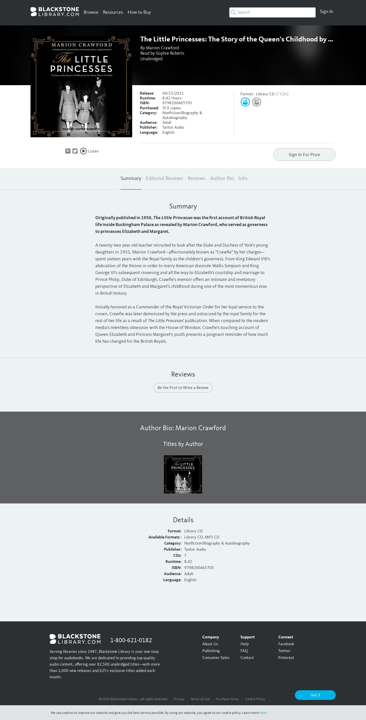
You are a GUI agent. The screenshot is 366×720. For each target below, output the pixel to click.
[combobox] (272, 12)
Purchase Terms (227, 699)
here (263, 713)
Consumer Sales (216, 658)
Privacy (179, 699)
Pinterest (286, 658)
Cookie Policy (255, 699)
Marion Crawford (162, 48)
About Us (210, 644)
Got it (315, 695)
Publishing (211, 651)
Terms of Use (200, 699)
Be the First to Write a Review (183, 388)
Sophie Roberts (170, 53)
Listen (93, 151)
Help (244, 644)
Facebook (286, 644)
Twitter (284, 651)
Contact (247, 658)
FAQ (244, 651)
